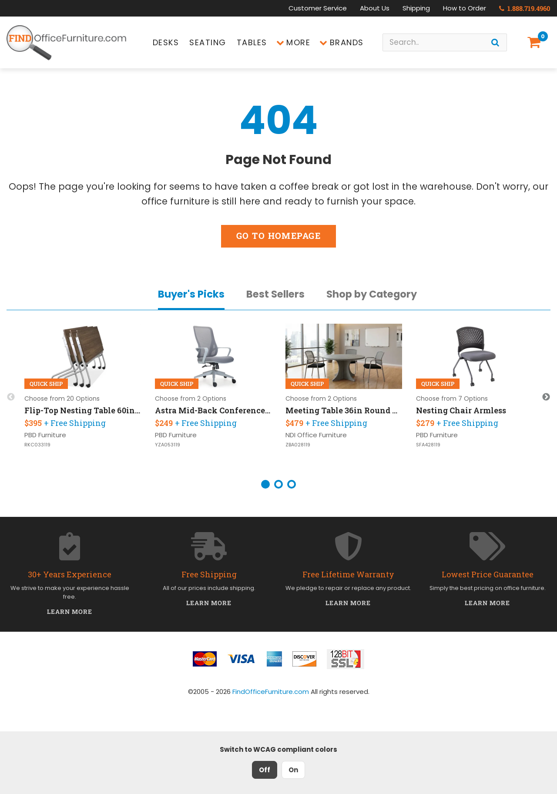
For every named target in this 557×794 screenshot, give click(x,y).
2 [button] (278, 484)
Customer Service (318, 8)
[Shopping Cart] (535, 42)
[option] (82, 397)
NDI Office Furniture (316, 434)
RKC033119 (37, 445)
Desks (166, 42)
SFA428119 (428, 445)
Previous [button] (11, 397)
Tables (252, 42)
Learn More (70, 611)
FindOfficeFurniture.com (270, 691)
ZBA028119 (297, 445)
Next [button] (546, 397)
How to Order (464, 8)
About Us (374, 8)
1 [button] (265, 484)
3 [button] (291, 484)
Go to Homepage (278, 235)
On (293, 769)
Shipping (416, 8)
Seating (207, 42)
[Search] (495, 42)
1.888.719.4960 (524, 8)
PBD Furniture (45, 434)
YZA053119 (167, 445)
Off (264, 769)
